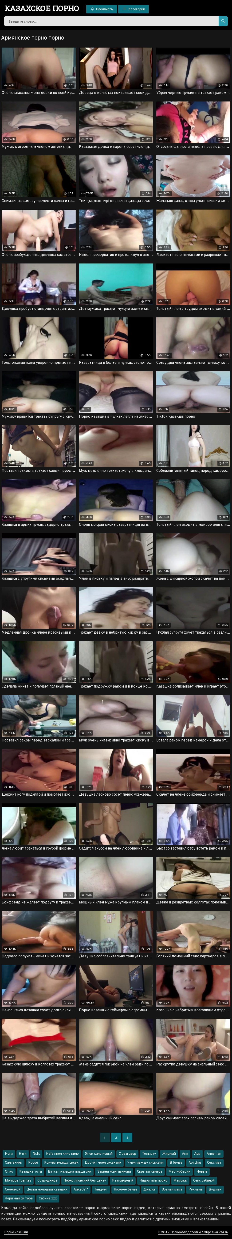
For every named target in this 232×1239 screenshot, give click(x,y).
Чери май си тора (19, 1198)
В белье (176, 1163)
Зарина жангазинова (114, 1172)
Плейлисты (102, 9)
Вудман (215, 1189)
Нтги (23, 1154)
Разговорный (122, 1180)
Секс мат (214, 1163)
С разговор (127, 1154)
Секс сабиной (204, 1180)
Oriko (9, 1172)
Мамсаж (180, 1180)
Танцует (101, 1189)
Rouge (33, 1163)
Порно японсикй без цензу (84, 1180)
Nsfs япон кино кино (62, 1154)
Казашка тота (30, 1172)
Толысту (149, 1154)
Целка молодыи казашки (47, 1189)
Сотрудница (47, 1180)
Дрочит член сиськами (103, 1163)
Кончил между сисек (61, 1163)
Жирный (169, 1154)
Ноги (9, 1154)
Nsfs (36, 1154)
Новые (202, 1172)
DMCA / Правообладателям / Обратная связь (193, 1232)
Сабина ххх (48, 1198)
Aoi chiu (195, 1163)
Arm (185, 1154)
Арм (197, 1154)
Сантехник (13, 1163)
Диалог (149, 1189)
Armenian (214, 1154)
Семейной (12, 1189)
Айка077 (81, 1189)
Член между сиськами (145, 1163)
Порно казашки (16, 1232)
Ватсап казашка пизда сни (69, 1172)
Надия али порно (153, 1180)
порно (42, 8)
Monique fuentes (18, 1180)
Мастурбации (179, 1172)
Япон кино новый (99, 1154)
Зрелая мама (172, 1189)
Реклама (196, 1189)
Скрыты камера (149, 1172)
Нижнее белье (125, 1189)
